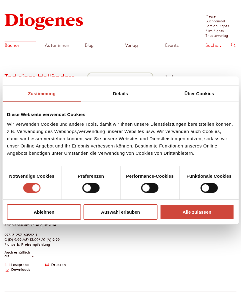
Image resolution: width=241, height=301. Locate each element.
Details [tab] (120, 93)
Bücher (12, 45)
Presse (211, 16)
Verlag (131, 45)
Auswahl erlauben (120, 212)
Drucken (58, 264)
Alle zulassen (196, 212)
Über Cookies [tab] (199, 93)
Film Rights (215, 30)
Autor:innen (57, 45)
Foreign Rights (217, 25)
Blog (89, 45)
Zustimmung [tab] (41, 93)
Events (172, 45)
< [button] (166, 76)
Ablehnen (44, 212)
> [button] (172, 76)
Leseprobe (20, 264)
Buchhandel (215, 20)
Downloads (20, 269)
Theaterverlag (217, 35)
